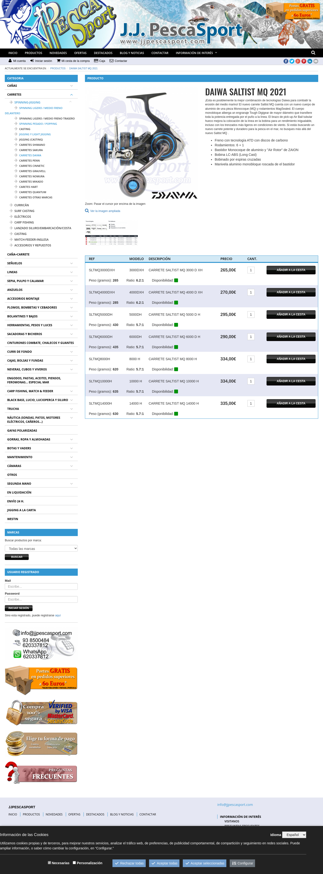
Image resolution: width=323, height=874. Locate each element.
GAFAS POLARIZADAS (22, 431)
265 (115, 280)
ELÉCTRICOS (20, 217)
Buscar (16, 556)
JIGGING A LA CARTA (21, 510)
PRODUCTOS (33, 53)
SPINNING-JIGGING (25, 102)
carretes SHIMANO (29, 145)
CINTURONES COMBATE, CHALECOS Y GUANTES (40, 343)
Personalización (89, 863)
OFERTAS (80, 53)
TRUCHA (13, 409)
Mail (8, 580)
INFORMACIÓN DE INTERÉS (194, 53)
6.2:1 (140, 280)
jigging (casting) (28, 139)
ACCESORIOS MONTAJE (23, 299)
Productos (58, 68)
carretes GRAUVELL (30, 171)
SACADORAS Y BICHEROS (24, 334)
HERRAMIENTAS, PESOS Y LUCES (29, 325)
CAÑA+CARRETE (18, 254)
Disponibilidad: (163, 280)
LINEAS (12, 272)
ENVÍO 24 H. (15, 501)
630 (115, 414)
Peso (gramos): (100, 280)
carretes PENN (27, 160)
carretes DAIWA (27, 155)
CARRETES (14, 94)
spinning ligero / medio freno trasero (44, 118)
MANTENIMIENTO (19, 457)
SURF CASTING (22, 211)
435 (115, 347)
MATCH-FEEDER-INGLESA (29, 240)
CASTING (18, 234)
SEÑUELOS (14, 263)
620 (115, 369)
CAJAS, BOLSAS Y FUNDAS (25, 360)
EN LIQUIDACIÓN (19, 492)
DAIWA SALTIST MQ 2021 (83, 68)
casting (22, 129)
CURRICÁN (19, 205)
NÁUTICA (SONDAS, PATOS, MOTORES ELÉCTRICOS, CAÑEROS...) (33, 420)
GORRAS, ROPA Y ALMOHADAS (28, 439)
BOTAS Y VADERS (19, 448)
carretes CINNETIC (29, 166)
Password (12, 593)
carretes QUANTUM (30, 192)
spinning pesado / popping (35, 123)
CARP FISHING (22, 222)
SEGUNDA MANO (19, 484)
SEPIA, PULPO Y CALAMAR (25, 281)
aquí (58, 615)
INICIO (12, 53)
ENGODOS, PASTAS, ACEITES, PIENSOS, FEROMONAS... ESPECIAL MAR (34, 380)
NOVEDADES (58, 53)
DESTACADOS (103, 53)
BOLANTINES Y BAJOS (22, 316)
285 (115, 302)
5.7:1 (140, 325)
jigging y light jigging (32, 134)
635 (115, 391)
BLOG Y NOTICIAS (132, 53)
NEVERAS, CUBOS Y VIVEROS (27, 369)
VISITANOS (231, 821)
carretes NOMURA (29, 176)
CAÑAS (12, 86)
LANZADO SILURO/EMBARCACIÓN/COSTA (40, 228)
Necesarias (60, 863)
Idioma (275, 835)
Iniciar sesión (18, 608)
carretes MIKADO (28, 181)
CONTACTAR (159, 53)
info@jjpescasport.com (235, 804)
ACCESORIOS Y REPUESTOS (30, 245)
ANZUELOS (14, 290)
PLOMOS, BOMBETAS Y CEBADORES (32, 307)
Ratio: (130, 280)
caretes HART (26, 187)
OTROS (12, 475)
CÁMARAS (14, 466)
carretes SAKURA (28, 150)
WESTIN (12, 519)
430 (115, 325)
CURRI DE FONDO (19, 352)
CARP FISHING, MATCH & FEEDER (30, 391)
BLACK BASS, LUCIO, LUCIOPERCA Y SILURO (37, 400)
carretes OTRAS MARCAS (33, 197)
